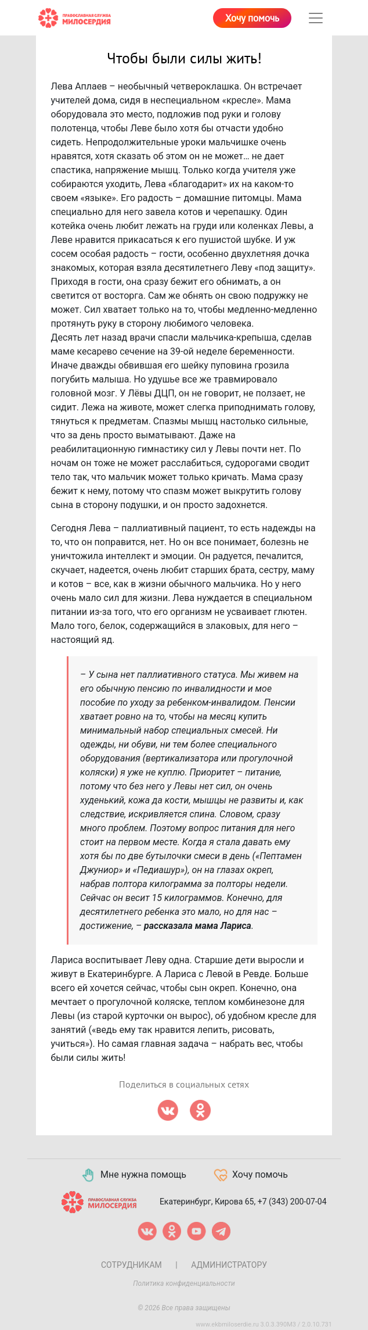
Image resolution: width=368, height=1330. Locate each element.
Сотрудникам (131, 1265)
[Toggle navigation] (315, 18)
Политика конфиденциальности (184, 1283)
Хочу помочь (252, 18)
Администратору (229, 1265)
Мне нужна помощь (133, 1175)
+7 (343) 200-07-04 (292, 1201)
